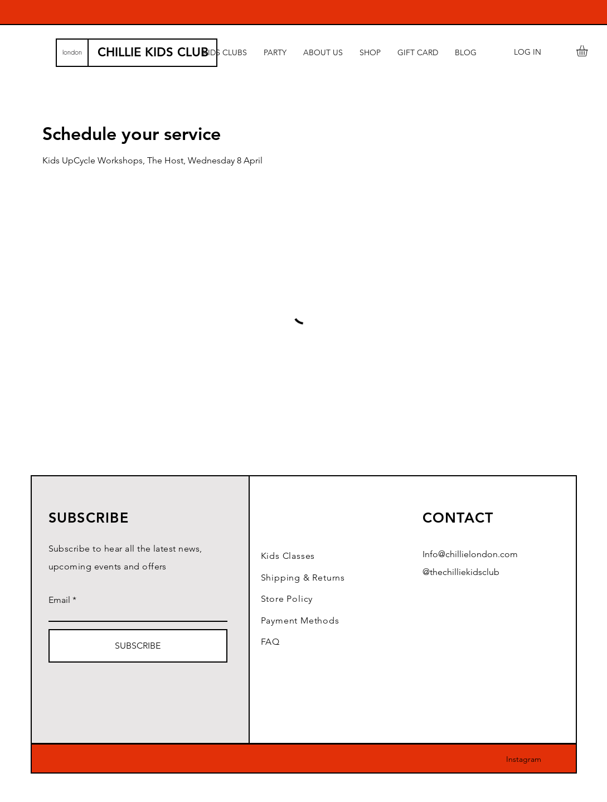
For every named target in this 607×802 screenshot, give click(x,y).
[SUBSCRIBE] (137, 646)
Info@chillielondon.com (470, 554)
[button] (588, 50)
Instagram (523, 759)
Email (59, 600)
